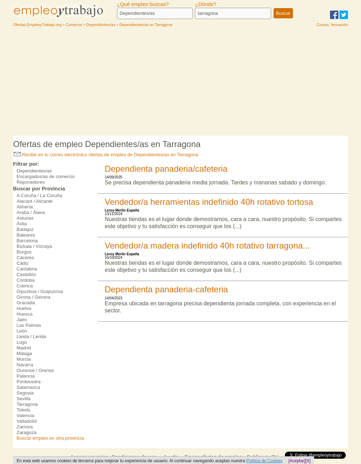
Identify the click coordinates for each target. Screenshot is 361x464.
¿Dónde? (205, 4)
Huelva (24, 308)
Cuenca (25, 285)
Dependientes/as (34, 170)
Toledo (23, 410)
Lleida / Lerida (31, 336)
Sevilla (23, 398)
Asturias (25, 218)
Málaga (24, 353)
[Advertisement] (180, 82)
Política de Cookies (264, 460)
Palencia (26, 376)
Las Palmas (29, 325)
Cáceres (25, 257)
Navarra (25, 364)
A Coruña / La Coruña (39, 195)
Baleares (26, 235)
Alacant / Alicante (35, 201)
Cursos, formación (332, 25)
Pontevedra (29, 381)
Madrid (24, 347)
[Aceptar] (296, 461)
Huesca (24, 314)
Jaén (22, 319)
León (22, 331)
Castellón (26, 274)
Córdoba (26, 280)
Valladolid (27, 421)
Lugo (22, 342)
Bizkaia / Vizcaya (34, 246)
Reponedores (31, 182)
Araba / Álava (31, 212)
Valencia (25, 415)
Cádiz (23, 263)
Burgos (24, 252)
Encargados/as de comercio (46, 176)
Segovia (25, 393)
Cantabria (27, 268)
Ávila (22, 223)
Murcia (24, 359)
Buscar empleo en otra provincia (50, 438)
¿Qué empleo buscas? (143, 4)
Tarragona (27, 404)
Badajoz (25, 229)
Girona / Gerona (33, 297)
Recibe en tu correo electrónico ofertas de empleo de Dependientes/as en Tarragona (106, 154)
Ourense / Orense (35, 370)
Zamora (25, 426)
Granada (26, 302)
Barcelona (27, 240)
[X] (308, 461)
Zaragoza (26, 432)
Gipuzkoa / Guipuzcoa (40, 291)
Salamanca (28, 387)
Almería (25, 206)
